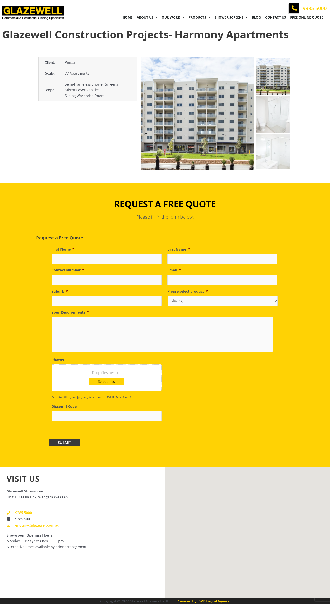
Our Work (173, 17)
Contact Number (68, 270)
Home (127, 17)
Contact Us (275, 17)
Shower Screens (231, 17)
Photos (58, 360)
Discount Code (64, 406)
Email (174, 270)
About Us (147, 17)
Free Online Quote (306, 17)
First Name (63, 249)
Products (199, 17)
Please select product (187, 291)
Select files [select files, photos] (106, 381)
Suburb (60, 291)
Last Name (178, 249)
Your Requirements (70, 312)
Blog (256, 17)
